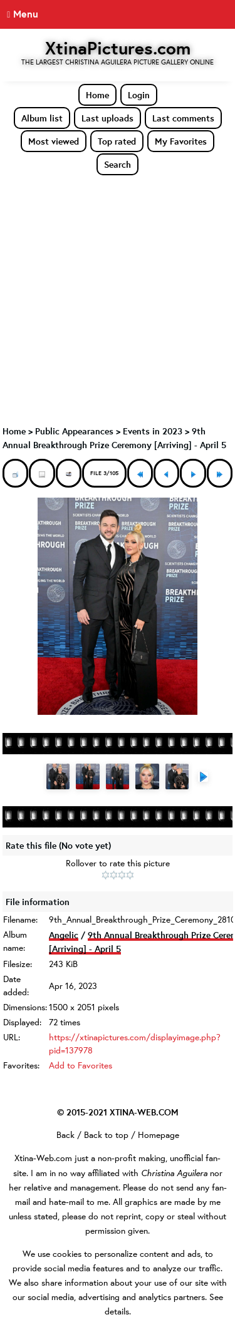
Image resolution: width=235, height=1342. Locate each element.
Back (65, 1134)
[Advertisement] (117, 299)
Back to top (106, 1134)
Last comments (183, 118)
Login (139, 95)
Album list (42, 118)
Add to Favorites (80, 1065)
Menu (25, 14)
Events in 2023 (152, 431)
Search (117, 164)
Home (97, 95)
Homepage (158, 1134)
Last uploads (107, 118)
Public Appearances (74, 431)
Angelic (63, 935)
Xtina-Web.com (43, 1158)
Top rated (117, 141)
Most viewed (53, 141)
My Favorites (181, 141)
